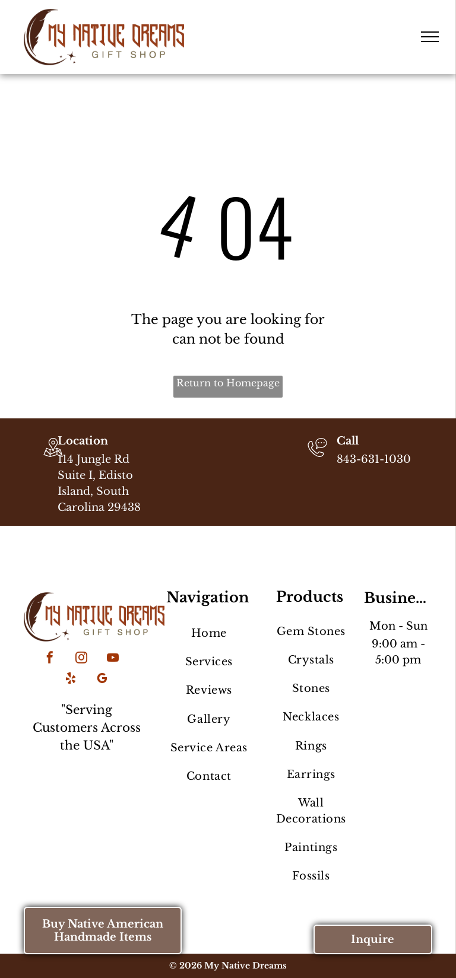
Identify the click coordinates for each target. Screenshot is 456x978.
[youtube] (113, 659)
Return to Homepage (228, 383)
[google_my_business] (102, 679)
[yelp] (71, 679)
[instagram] (81, 659)
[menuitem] (208, 633)
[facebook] (50, 659)
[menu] (429, 36)
